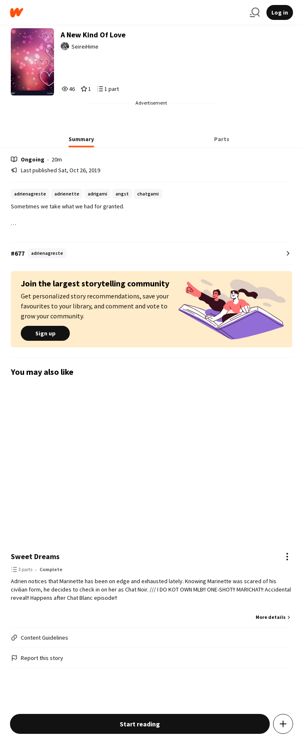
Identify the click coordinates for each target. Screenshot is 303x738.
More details (274, 617)
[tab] (81, 141)
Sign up (45, 333)
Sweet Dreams (35, 556)
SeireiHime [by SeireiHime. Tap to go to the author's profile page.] (85, 46)
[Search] (255, 12)
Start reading (140, 724)
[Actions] (287, 556)
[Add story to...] (283, 724)
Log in (279, 12)
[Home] (126, 12)
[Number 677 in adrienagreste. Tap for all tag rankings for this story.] (151, 253)
